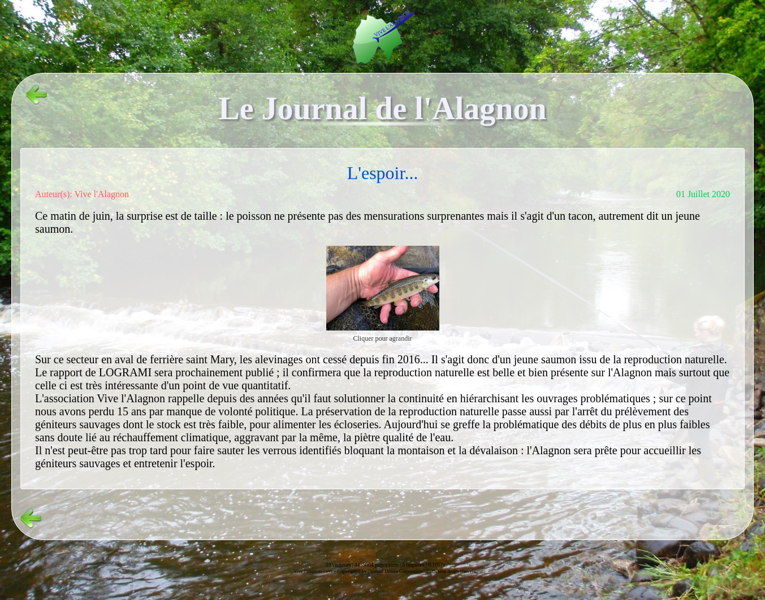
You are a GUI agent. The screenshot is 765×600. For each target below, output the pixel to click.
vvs (329, 571)
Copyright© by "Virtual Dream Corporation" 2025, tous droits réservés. (407, 571)
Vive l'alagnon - (309, 571)
